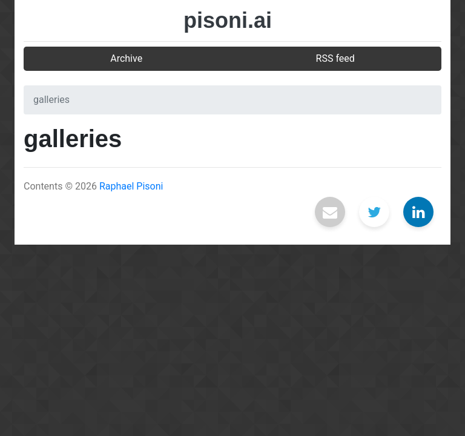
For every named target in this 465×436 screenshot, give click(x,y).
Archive (126, 58)
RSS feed (335, 58)
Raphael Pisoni (131, 186)
